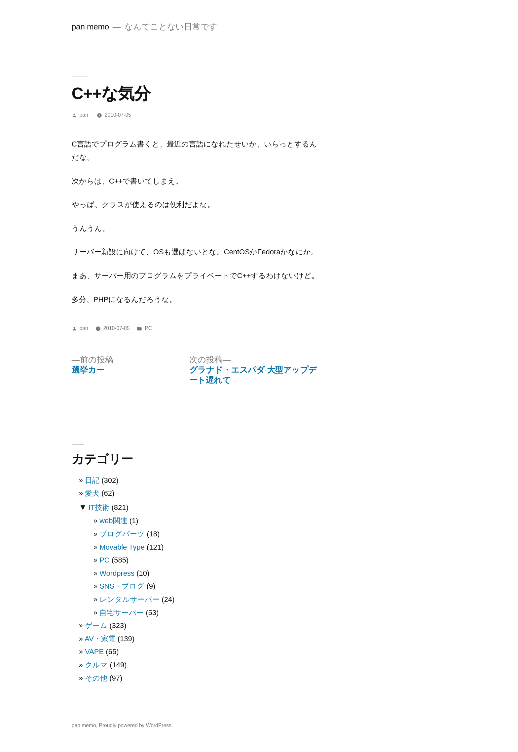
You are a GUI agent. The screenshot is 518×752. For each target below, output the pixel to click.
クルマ (96, 665)
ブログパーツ (122, 534)
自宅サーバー (121, 612)
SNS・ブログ (121, 586)
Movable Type (122, 547)
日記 (92, 480)
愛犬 (92, 493)
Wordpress (116, 573)
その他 (96, 678)
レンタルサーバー (129, 599)
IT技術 (99, 507)
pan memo (90, 26)
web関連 (113, 521)
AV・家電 (100, 639)
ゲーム (96, 625)
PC (148, 328)
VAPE (94, 652)
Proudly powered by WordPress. (136, 725)
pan (84, 115)
